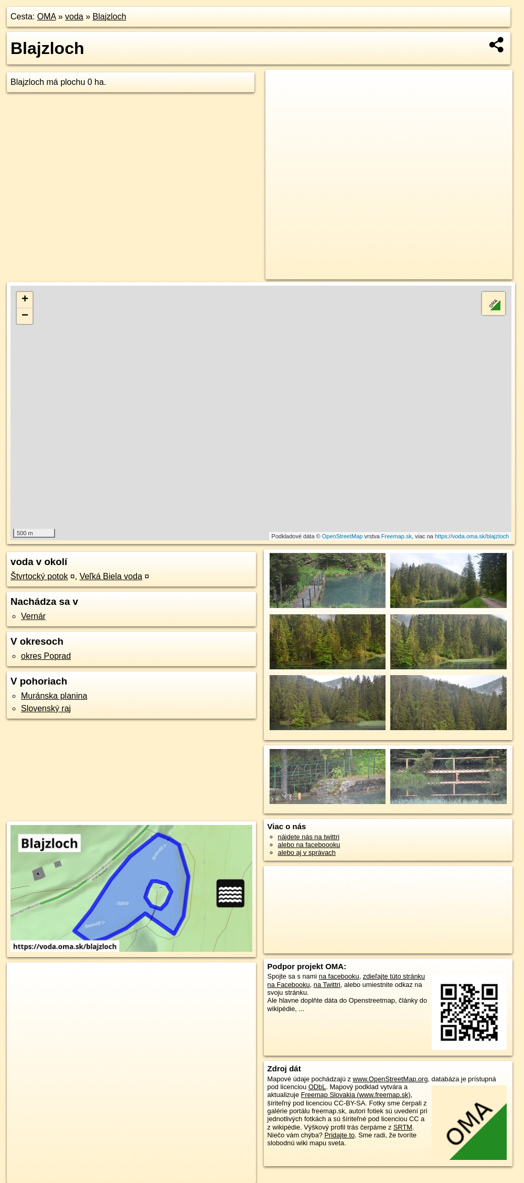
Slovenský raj (46, 708)
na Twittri (327, 985)
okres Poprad (46, 656)
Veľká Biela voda (111, 576)
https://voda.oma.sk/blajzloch (472, 536)
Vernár (33, 616)
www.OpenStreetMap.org (390, 1079)
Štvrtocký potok (39, 576)
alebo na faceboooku (309, 845)
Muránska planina (54, 695)
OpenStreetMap (342, 536)
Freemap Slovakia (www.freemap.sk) (356, 1095)
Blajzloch (109, 16)
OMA (46, 16)
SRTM (402, 1127)
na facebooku (339, 976)
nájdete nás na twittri (308, 837)
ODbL (317, 1087)
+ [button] (25, 300)
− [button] (25, 316)
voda (74, 16)
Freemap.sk (396, 536)
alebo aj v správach (307, 852)
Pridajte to (339, 1135)
